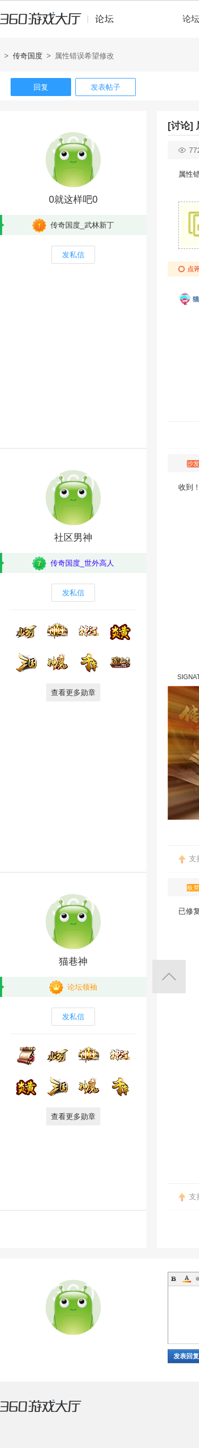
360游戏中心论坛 (61, 23)
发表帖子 (105, 87)
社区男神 (73, 537)
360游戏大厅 (51, 1412)
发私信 (73, 254)
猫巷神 (73, 961)
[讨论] (180, 125)
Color (186, 1278)
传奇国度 (27, 55)
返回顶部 (169, 976)
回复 (40, 87)
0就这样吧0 (73, 199)
